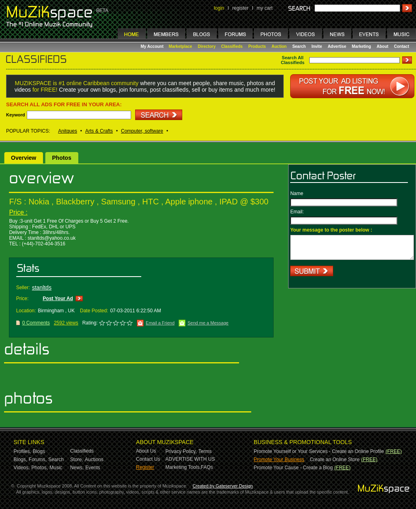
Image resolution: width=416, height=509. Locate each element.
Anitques (67, 131)
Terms (205, 451)
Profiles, (22, 451)
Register (145, 467)
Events (92, 467)
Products (257, 46)
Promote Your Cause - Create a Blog (293, 467)
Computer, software (142, 131)
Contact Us (148, 459)
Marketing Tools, (183, 467)
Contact (401, 46)
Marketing (361, 46)
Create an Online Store (335, 459)
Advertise (337, 46)
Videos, (22, 467)
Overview (23, 158)
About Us (146, 451)
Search (299, 46)
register (240, 8)
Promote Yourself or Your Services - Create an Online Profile (319, 451)
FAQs (207, 467)
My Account (153, 46)
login (219, 8)
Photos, (39, 467)
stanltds (42, 287)
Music (56, 467)
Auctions (94, 459)
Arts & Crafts (99, 131)
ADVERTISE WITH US (190, 459)
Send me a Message (208, 322)
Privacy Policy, (181, 451)
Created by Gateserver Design (222, 485)
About (382, 46)
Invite (316, 46)
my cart (264, 8)
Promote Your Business (279, 459)
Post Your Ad (58, 298)
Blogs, (20, 459)
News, (77, 467)
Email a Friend (160, 322)
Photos (61, 158)
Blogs (39, 451)
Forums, (38, 459)
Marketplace (180, 46)
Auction (279, 46)
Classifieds (232, 46)
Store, (76, 459)
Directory (207, 46)
